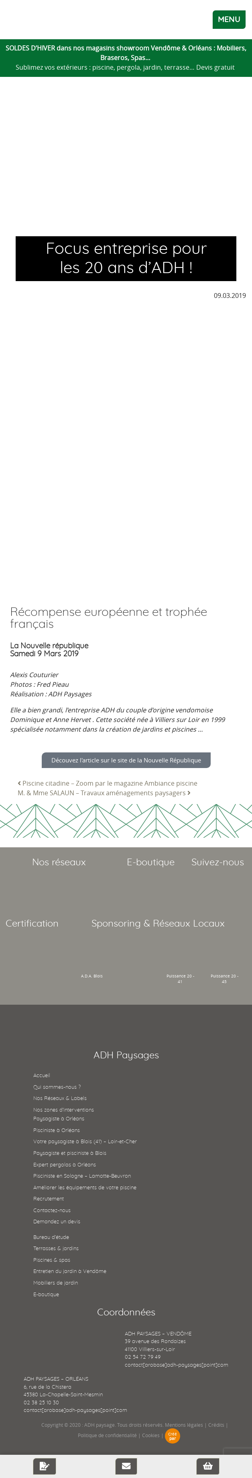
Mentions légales (184, 1425)
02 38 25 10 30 (41, 1403)
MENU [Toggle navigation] (229, 20)
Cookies (151, 1435)
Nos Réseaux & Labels (60, 1098)
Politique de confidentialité (107, 1435)
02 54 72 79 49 (143, 1357)
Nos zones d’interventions (63, 1110)
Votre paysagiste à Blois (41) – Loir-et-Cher (85, 1141)
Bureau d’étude (51, 1237)
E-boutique (46, 1294)
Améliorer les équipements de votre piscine (84, 1187)
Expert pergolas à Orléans (64, 1165)
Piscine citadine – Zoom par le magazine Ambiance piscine (107, 783)
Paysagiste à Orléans (58, 1119)
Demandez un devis (56, 1222)
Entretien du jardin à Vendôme (69, 1271)
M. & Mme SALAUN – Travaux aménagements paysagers (104, 792)
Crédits (216, 1425)
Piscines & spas (51, 1260)
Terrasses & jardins (56, 1248)
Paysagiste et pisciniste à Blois (69, 1153)
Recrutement (48, 1199)
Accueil (41, 1075)
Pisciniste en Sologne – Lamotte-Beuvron (82, 1176)
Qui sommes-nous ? (57, 1087)
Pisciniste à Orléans (56, 1130)
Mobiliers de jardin (55, 1283)
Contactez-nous (52, 1210)
